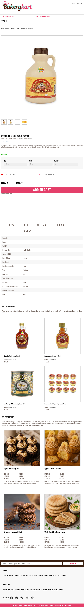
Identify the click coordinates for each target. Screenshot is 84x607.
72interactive (67, 605)
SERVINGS (6, 478)
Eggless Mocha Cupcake (11, 468)
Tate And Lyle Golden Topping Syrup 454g (14, 404)
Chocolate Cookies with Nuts (13, 532)
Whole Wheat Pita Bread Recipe (54, 532)
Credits (61, 590)
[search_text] (31, 563)
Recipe (31, 576)
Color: (31, 161)
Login (73, 3)
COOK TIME (6, 476)
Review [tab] (27, 231)
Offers (46, 576)
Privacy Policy (25, 590)
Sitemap (45, 590)
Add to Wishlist (10, 174)
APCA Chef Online (53, 590)
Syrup (18, 28)
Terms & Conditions (35, 590)
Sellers (11, 576)
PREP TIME (6, 474)
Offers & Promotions (45, 16)
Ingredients (13, 28)
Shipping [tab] (59, 225)
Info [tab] (26, 225)
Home (8, 28)
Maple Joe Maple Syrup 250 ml (12, 356)
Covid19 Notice (10, 16)
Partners (25, 576)
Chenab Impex (20, 138)
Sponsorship (18, 576)
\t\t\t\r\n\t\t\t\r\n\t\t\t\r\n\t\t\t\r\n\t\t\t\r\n (66, 164)
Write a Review (5, 142)
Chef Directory (38, 576)
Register (79, 3)
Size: (5, 161)
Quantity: (57, 161)
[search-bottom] (73, 563)
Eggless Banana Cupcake (52, 468)
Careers (63, 576)
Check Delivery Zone (49, 174)
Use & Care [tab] (41, 225)
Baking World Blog (54, 576)
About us (5, 576)
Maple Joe (29, 138)
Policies (17, 590)
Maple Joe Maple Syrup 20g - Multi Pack (55, 404)
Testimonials (6, 590)
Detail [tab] (12, 225)
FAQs (12, 590)
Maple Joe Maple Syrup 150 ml (52, 356)
